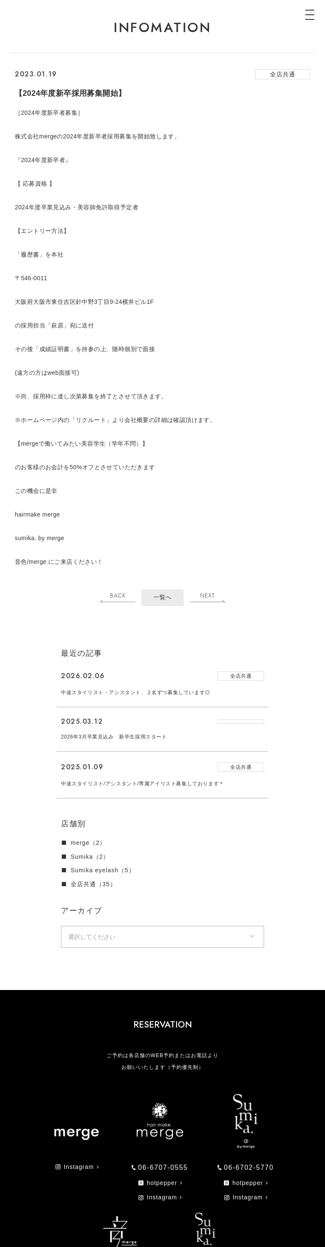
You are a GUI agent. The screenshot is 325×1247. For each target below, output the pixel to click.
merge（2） (88, 842)
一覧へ (162, 597)
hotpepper (157, 1182)
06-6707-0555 (160, 1167)
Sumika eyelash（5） (103, 870)
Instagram (74, 1166)
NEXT (207, 596)
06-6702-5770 (246, 1167)
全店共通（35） (93, 884)
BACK (118, 596)
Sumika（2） (90, 856)
